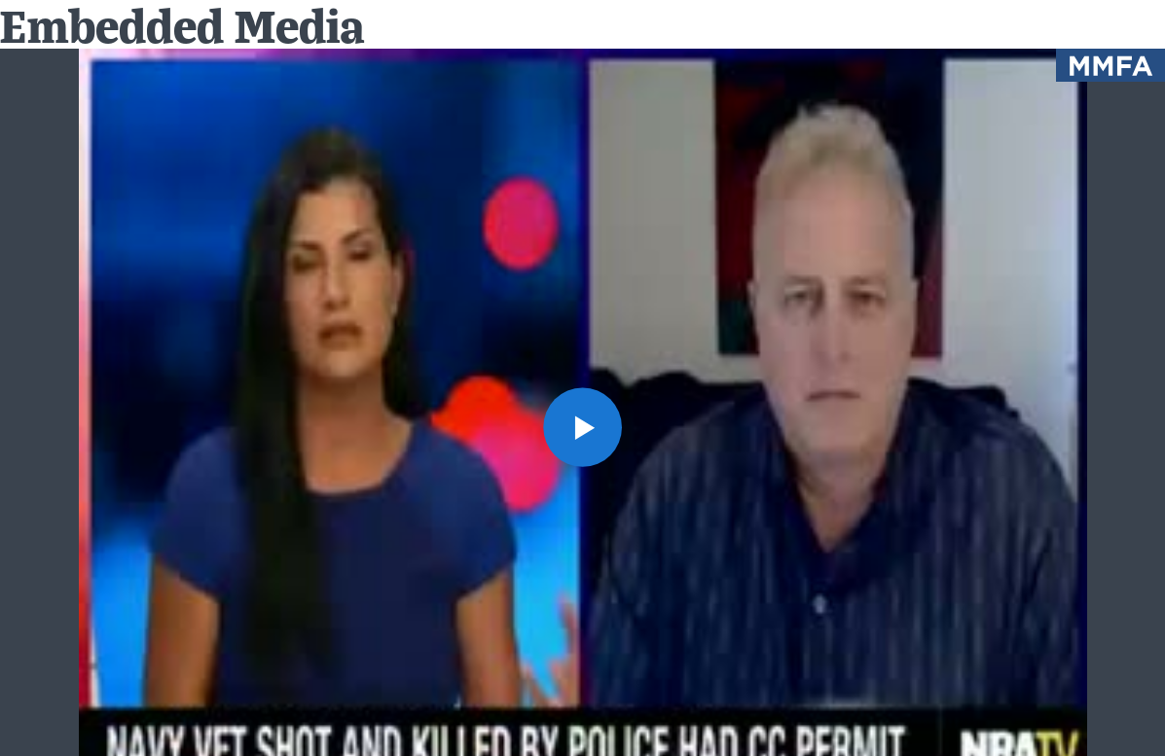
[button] (583, 427)
